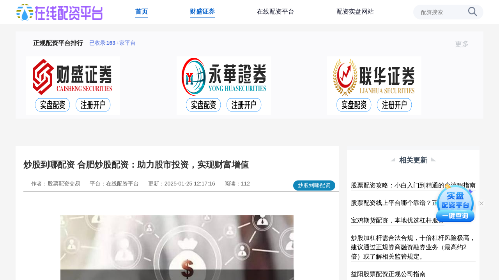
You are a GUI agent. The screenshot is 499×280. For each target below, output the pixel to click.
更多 (465, 44)
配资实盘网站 (355, 11)
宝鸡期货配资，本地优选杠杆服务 (397, 220)
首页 (141, 11)
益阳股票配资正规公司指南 (388, 274)
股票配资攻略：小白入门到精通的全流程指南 (413, 185)
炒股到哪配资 (314, 185)
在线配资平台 (275, 11)
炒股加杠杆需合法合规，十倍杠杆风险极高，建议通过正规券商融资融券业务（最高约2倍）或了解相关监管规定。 (413, 247)
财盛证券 (202, 11)
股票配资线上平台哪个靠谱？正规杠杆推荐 (410, 203)
